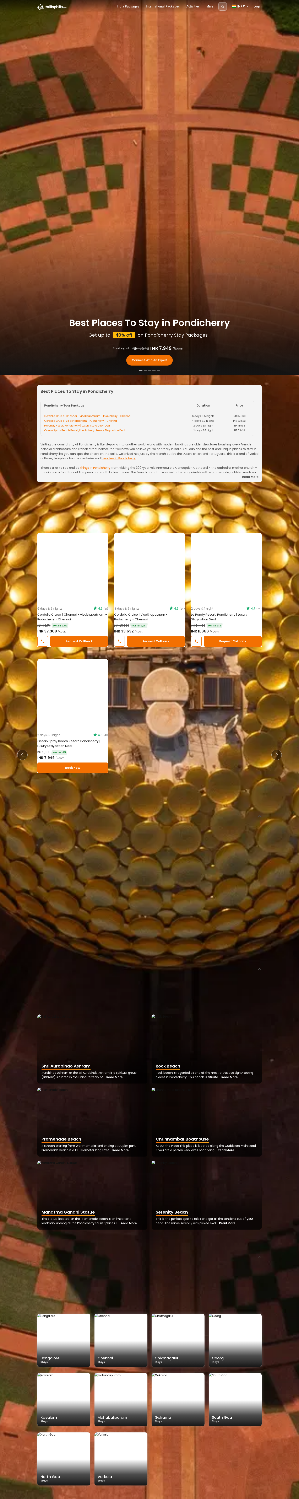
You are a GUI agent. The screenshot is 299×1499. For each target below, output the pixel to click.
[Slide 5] (158, 1494)
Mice (209, 6)
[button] (22, 755)
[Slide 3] (149, 1494)
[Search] (222, 6)
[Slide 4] (154, 1494)
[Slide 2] (145, 1494)
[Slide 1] (140, 1494)
